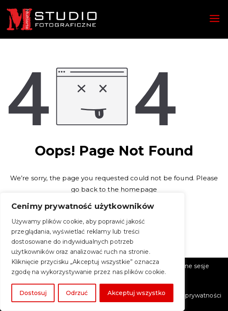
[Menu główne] (214, 19)
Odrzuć (77, 293)
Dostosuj (33, 293)
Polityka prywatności (190, 295)
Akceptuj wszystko (136, 293)
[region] (92, 251)
